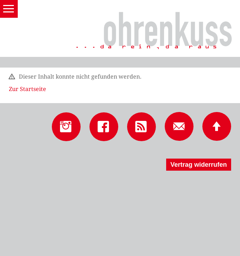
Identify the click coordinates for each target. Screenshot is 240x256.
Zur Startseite (27, 89)
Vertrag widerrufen (198, 164)
